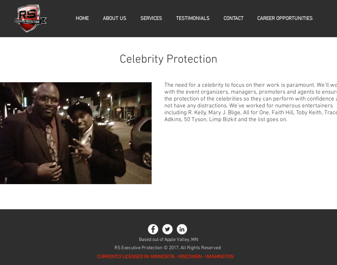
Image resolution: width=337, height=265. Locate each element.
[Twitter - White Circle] (167, 229)
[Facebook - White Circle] (153, 229)
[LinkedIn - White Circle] (182, 229)
